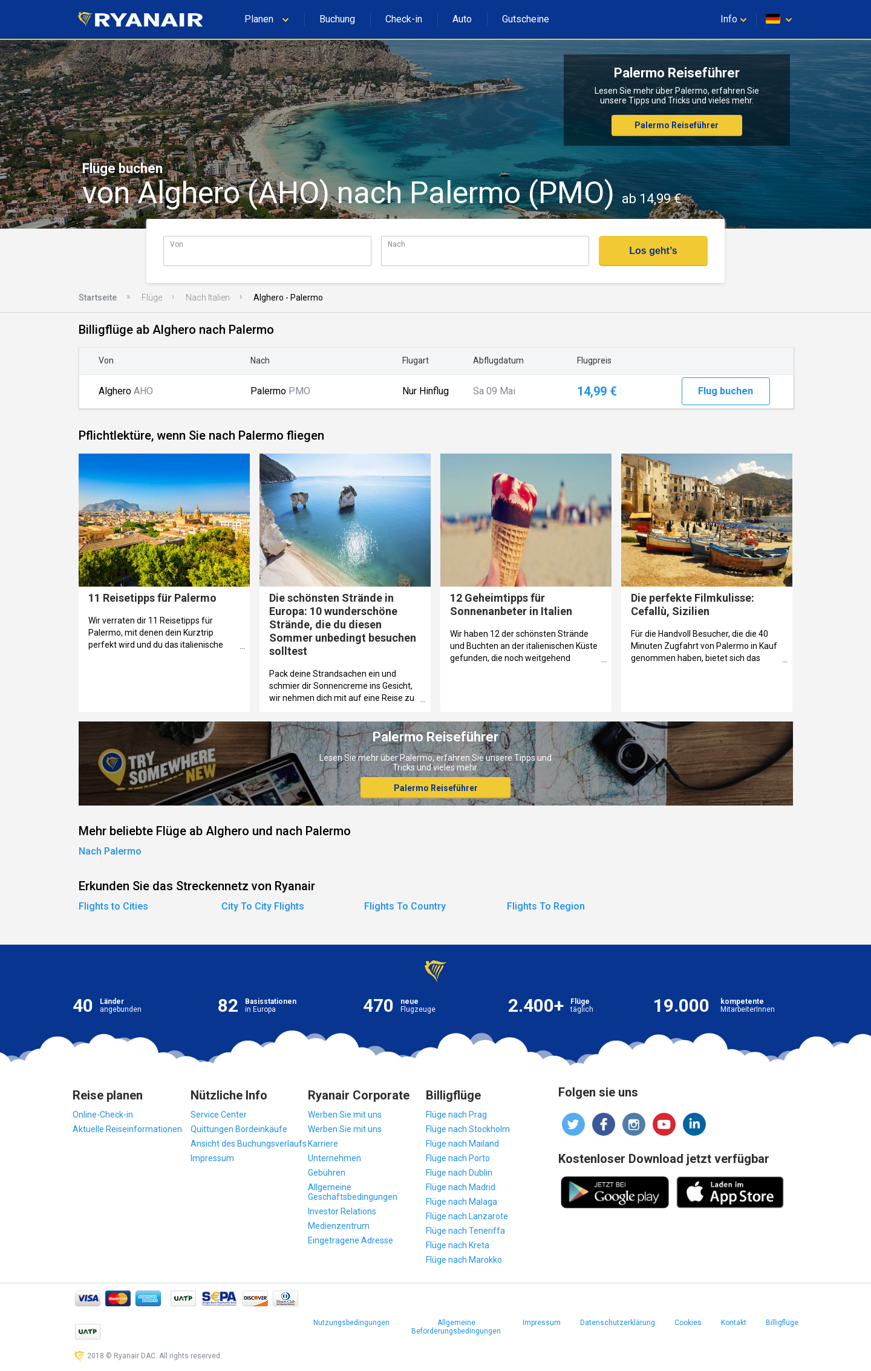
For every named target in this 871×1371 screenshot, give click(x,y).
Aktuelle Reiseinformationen (127, 1129)
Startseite (98, 297)
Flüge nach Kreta (457, 1245)
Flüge (152, 297)
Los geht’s (653, 251)
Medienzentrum (339, 1226)
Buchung (337, 19)
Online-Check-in (103, 1114)
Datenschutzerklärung (617, 1322)
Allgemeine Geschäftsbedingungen (352, 1192)
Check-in (403, 19)
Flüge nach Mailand (462, 1143)
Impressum (212, 1158)
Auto (462, 19)
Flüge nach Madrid (460, 1187)
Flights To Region (546, 906)
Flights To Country (405, 906)
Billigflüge (782, 1322)
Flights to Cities (113, 906)
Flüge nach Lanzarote (467, 1216)
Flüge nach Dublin (459, 1172)
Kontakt (733, 1322)
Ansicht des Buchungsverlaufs (249, 1143)
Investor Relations (342, 1211)
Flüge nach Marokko (464, 1260)
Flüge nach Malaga (461, 1202)
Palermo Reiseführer (676, 125)
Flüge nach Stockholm (468, 1129)
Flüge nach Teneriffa (465, 1231)
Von (176, 244)
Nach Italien (208, 297)
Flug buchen (725, 391)
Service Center (219, 1114)
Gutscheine (525, 19)
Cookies (688, 1322)
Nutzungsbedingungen (351, 1322)
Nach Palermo (110, 851)
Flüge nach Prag (456, 1114)
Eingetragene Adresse (350, 1240)
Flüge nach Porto (458, 1158)
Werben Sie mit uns (345, 1114)
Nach (396, 244)
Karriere (323, 1143)
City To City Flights (262, 906)
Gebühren (326, 1172)
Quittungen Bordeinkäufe (239, 1129)
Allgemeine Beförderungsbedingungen (456, 1326)
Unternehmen (334, 1158)
